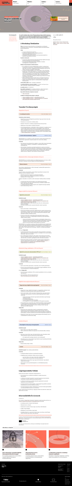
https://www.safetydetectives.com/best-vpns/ (29, 275)
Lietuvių (61, 43)
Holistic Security (67, 479)
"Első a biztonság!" (25, 93)
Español (64, 41)
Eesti (67, 41)
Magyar (54, 43)
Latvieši (64, 43)
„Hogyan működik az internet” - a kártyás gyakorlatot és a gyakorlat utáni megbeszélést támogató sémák (35, 99)
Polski (68, 43)
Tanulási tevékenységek (12, 38)
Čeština (57, 41)
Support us (68, 470)
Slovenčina (55, 44)
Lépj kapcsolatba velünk (12, 39)
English (54, 41)
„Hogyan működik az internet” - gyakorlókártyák (31, 97)
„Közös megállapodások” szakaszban (28, 132)
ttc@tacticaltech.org (60, 470)
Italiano (57, 43)
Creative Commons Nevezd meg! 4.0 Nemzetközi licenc (29, 401)
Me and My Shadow (67, 481)
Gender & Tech (67, 480)
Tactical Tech (27, 400)
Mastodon (68, 469)
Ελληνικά (61, 41)
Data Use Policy (60, 469)
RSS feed (68, 471)
